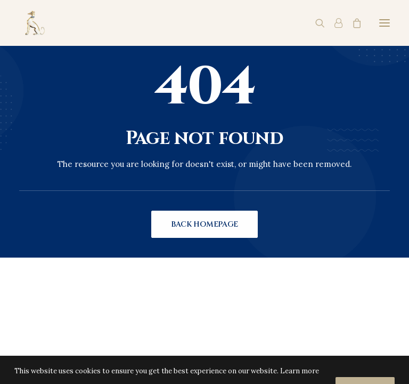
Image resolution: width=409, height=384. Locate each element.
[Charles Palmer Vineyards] (33, 23)
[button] (384, 23)
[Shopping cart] (352, 23)
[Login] (333, 23)
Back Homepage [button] (204, 224)
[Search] (315, 23)
